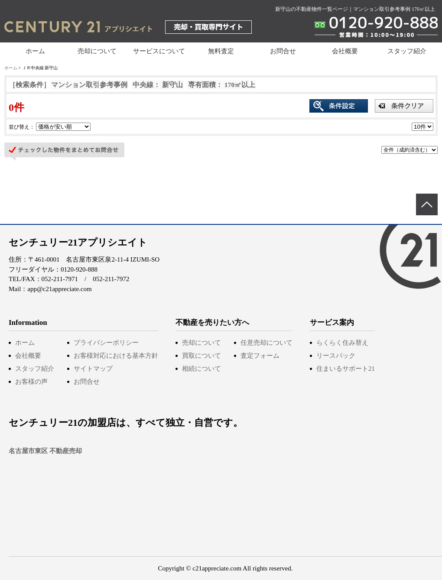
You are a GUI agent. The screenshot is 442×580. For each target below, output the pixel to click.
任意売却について (266, 342)
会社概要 (345, 51)
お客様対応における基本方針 (116, 355)
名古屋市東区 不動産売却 (45, 450)
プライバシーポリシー (106, 342)
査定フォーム (260, 355)
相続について (201, 368)
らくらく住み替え (342, 342)
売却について (201, 342)
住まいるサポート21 (345, 368)
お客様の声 (31, 381)
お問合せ (283, 51)
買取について (201, 355)
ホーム (35, 51)
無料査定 (221, 51)
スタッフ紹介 (406, 51)
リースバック (335, 355)
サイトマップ (93, 368)
